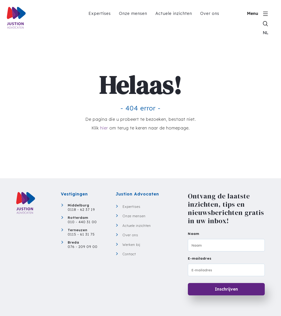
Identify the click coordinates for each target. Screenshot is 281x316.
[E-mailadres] (226, 270)
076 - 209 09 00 (82, 247)
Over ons (209, 13)
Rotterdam (78, 217)
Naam (193, 233)
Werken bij (131, 244)
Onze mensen (133, 13)
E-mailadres (199, 258)
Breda (73, 242)
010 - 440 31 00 (82, 222)
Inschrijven (226, 289)
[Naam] (226, 245)
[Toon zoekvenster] (265, 23)
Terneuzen (77, 230)
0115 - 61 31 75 (81, 234)
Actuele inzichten (173, 13)
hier (104, 128)
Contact (129, 254)
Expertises (100, 13)
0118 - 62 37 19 (81, 209)
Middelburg (78, 205)
